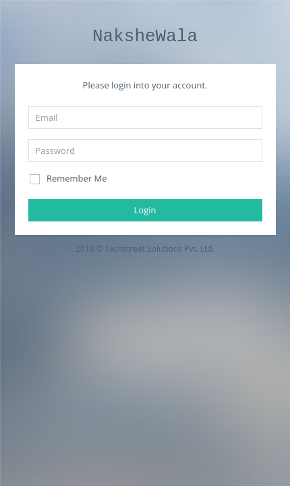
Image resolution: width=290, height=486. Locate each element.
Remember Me (67, 179)
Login (145, 210)
